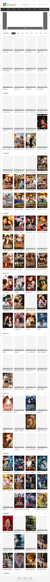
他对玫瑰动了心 (6, 292)
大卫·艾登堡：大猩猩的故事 (31, 532)
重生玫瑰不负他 (17, 52)
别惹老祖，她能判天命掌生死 (20, 509)
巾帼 (26, 250)
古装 (35, 9)
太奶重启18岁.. (29, 89)
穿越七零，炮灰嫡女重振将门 (32, 172)
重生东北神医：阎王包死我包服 (20, 112)
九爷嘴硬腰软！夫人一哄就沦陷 (9, 310)
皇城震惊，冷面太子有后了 (31, 412)
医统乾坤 (39, 472)
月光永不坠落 (28, 550)
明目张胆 (39, 329)
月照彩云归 (28, 329)
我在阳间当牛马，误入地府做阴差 (21, 490)
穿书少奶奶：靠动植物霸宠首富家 (9, 190)
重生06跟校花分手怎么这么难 (43, 112)
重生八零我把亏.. (29, 52)
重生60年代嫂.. (6, 52)
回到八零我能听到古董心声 (42, 172)
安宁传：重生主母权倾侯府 (31, 449)
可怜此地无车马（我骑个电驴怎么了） (10, 550)
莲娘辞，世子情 (40, 449)
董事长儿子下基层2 (18, 269)
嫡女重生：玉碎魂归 (41, 130)
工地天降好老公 (17, 532)
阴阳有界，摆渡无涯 (41, 509)
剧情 (45, 33)
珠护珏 (15, 412)
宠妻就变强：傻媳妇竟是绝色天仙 (21, 250)
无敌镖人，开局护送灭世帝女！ (43, 430)
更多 (45, 93)
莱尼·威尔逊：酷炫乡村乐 (8, 532)
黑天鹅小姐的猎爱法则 (41, 310)
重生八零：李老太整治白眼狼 (32, 112)
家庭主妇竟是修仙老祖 (7, 269)
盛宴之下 (4, 329)
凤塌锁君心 (5, 509)
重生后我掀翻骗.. (6, 70)
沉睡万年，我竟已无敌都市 (8, 250)
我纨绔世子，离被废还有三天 (32, 209)
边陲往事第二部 (40, 412)
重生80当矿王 (17, 89)
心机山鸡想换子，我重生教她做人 (21, 149)
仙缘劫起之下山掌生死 (18, 389)
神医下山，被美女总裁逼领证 (32, 310)
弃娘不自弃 (39, 532)
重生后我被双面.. (40, 70)
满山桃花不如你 (17, 329)
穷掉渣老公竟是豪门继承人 (31, 269)
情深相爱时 (16, 292)
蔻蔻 (3, 449)
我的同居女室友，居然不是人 (32, 232)
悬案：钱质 (16, 472)
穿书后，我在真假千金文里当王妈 (9, 172)
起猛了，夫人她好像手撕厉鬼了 (9, 490)
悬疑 (41, 33)
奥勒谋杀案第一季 (17, 550)
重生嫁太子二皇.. (17, 70)
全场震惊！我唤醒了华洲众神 (43, 352)
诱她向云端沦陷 (40, 292)
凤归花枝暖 (16, 449)
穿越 (14, 9)
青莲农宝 (4, 352)
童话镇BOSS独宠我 (30, 130)
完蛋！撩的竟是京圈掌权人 (8, 232)
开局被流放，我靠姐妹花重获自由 (21, 209)
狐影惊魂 (39, 490)
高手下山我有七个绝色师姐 (42, 250)
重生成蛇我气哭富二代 (7, 112)
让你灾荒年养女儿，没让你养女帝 (9, 209)
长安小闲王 (16, 190)
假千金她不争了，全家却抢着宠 (20, 310)
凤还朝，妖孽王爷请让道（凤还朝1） (10, 412)
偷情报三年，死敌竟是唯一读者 (20, 232)
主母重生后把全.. (29, 70)
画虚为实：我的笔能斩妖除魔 (32, 472)
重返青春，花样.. (40, 52)
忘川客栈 (27, 509)
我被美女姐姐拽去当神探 (19, 370)
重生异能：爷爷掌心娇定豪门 (32, 149)
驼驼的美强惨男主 (40, 389)
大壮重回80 (5, 130)
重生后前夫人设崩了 (7, 149)
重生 (9, 9)
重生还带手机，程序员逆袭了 (20, 130)
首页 (3, 9)
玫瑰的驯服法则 (29, 292)
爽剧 (19, 9)
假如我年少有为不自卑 (7, 389)
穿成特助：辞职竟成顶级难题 (43, 232)
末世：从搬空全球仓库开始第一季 (32, 352)
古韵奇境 (4, 430)
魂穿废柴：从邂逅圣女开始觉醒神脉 (21, 430)
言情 (24, 9)
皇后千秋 (27, 430)
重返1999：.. (5, 89)
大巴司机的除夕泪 (29, 370)
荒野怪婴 (27, 490)
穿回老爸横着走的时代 (30, 190)
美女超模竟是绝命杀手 (41, 269)
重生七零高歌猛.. (40, 89)
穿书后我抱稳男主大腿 (18, 172)
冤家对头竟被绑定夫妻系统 (8, 370)
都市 (29, 9)
